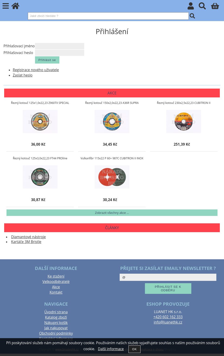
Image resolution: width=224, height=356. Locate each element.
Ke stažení (56, 276)
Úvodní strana (55, 312)
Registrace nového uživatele (36, 69)
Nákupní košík (56, 322)
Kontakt (56, 292)
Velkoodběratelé (56, 281)
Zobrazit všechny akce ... (112, 213)
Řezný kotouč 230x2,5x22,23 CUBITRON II (184, 103)
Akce (56, 287)
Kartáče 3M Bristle (26, 241)
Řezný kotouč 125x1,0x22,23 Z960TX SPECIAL (40, 103)
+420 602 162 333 (167, 316)
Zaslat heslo (22, 75)
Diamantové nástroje (28, 236)
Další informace (111, 348)
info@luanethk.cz (168, 322)
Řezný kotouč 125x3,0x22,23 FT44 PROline (40, 158)
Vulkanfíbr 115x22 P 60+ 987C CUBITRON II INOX (111, 158)
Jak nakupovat (55, 328)
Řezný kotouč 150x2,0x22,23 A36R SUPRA (112, 103)
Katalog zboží (56, 317)
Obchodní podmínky (56, 333)
